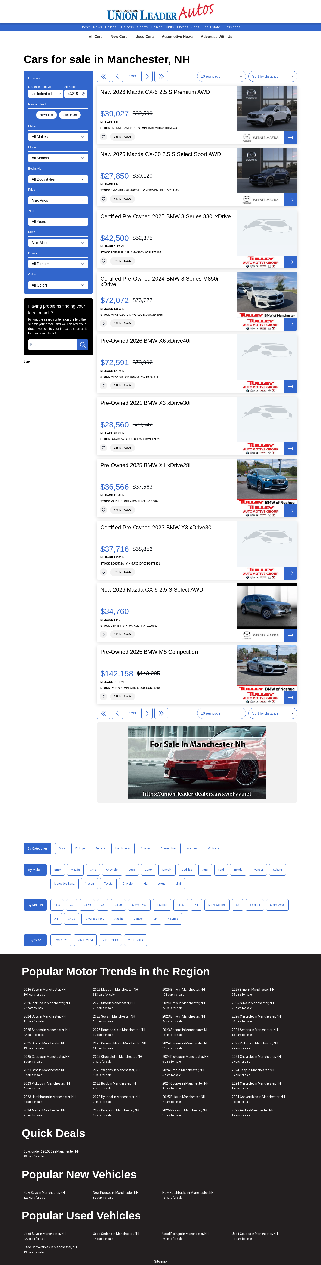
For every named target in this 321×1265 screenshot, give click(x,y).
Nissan (89, 883)
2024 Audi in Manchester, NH (44, 1112)
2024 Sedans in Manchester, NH (185, 1045)
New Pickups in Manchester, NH (115, 1195)
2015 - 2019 (110, 940)
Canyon (138, 918)
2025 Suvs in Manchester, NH (253, 1005)
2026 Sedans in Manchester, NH (255, 1032)
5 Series (255, 905)
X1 (196, 905)
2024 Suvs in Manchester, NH (45, 1019)
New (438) (46, 115)
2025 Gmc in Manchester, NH (44, 1045)
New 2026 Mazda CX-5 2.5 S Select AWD (151, 589)
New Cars (119, 37)
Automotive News (177, 37)
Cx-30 (181, 905)
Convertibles (169, 848)
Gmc (93, 869)
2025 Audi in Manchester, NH (252, 1112)
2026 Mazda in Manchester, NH (115, 992)
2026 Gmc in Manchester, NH (114, 1005)
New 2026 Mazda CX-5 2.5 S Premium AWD (155, 92)
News (97, 27)
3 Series (162, 905)
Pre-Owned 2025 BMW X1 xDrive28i (145, 465)
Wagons (192, 848)
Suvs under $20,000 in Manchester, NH (51, 1154)
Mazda (75, 869)
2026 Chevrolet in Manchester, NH (256, 1019)
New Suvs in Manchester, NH (44, 1195)
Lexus (161, 883)
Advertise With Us (216, 37)
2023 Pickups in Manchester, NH (47, 1086)
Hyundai (258, 869)
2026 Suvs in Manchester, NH (45, 992)
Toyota (108, 883)
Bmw (57, 869)
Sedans (100, 848)
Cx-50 (87, 905)
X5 (103, 905)
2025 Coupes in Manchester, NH (47, 1059)
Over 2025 (61, 940)
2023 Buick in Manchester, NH (114, 1086)
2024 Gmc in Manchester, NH (183, 1072)
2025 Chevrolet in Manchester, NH (117, 1059)
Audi (205, 869)
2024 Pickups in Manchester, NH (185, 1059)
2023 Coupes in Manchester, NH (116, 1112)
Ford (221, 869)
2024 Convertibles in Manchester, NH (258, 1099)
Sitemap (160, 1261)
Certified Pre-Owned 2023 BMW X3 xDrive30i (156, 527)
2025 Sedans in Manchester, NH (47, 1032)
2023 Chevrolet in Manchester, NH (256, 1059)
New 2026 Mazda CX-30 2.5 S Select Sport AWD (160, 154)
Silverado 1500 (94, 918)
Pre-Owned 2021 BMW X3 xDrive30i (145, 403)
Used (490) (70, 115)
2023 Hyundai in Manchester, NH (116, 1099)
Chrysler (128, 883)
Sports (143, 27)
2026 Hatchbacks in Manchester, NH (119, 1032)
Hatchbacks (123, 848)
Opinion (157, 27)
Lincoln (167, 869)
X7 (237, 905)
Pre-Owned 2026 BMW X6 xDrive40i (145, 341)
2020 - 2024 (85, 940)
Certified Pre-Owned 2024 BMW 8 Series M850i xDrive (159, 281)
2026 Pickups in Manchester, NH (47, 1005)
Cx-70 (71, 918)
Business (127, 27)
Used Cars (145, 37)
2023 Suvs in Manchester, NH (114, 1019)
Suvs (62, 848)
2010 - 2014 (135, 940)
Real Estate (212, 27)
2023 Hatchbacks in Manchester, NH (50, 1099)
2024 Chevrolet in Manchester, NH (256, 1086)
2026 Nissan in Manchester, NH (184, 1112)
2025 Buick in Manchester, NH (183, 1099)
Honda (238, 869)
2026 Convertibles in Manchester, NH (119, 1045)
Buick (148, 869)
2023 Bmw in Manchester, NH (183, 1019)
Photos (183, 27)
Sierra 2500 (277, 905)
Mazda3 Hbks (217, 905)
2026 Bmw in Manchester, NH (253, 992)
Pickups (80, 848)
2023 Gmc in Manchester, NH (44, 1072)
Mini (178, 883)
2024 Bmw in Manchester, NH (183, 1005)
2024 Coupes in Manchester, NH (185, 1086)
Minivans (213, 848)
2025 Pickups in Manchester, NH (255, 1045)
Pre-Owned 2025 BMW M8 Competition (149, 652)
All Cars (95, 37)
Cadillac (187, 869)
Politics (111, 27)
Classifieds (232, 27)
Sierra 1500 (139, 905)
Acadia (118, 918)
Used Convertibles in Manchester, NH (50, 1249)
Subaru (277, 869)
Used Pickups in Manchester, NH (185, 1236)
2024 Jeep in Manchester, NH (253, 1072)
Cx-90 (118, 905)
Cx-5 (57, 905)
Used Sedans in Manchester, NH (116, 1236)
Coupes (146, 848)
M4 (155, 918)
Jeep (132, 869)
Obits (170, 27)
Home (85, 27)
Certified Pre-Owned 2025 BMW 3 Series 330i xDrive (165, 216)
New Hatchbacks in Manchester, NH (187, 1195)
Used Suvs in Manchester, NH (45, 1236)
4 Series (173, 918)
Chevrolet (112, 869)
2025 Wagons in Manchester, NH (116, 1072)
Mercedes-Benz (64, 883)
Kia (146, 883)
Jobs (195, 27)
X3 (72, 905)
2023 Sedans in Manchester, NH (185, 1032)
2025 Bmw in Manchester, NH (183, 992)
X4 (56, 918)
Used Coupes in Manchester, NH (255, 1236)
